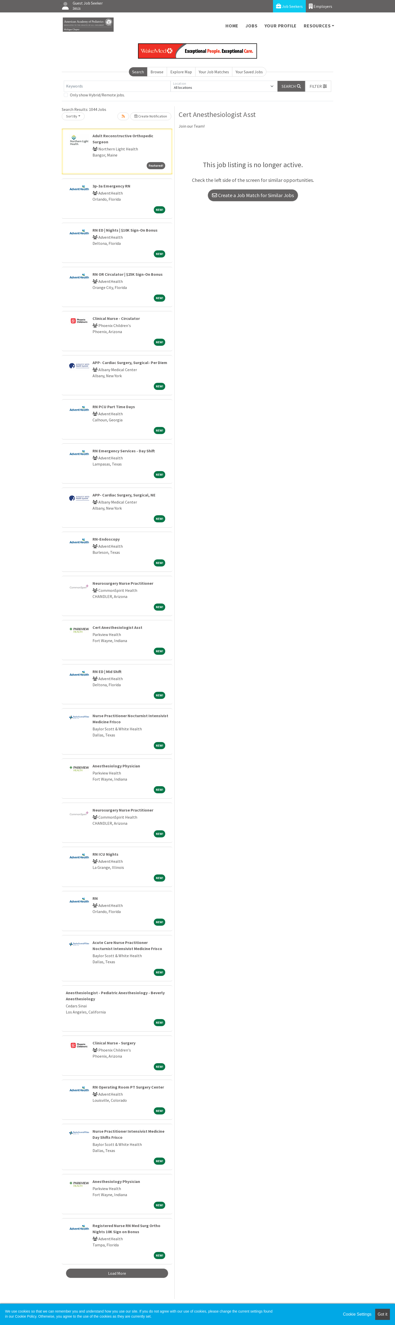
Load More (117, 1273)
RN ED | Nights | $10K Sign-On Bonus (125, 230)
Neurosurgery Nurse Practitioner (123, 583)
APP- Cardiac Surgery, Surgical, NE (124, 494)
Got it (382, 1314)
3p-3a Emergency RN (111, 185)
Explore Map (181, 71)
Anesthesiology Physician (116, 765)
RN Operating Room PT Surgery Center (128, 1087)
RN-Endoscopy (106, 539)
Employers (320, 6)
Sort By (71, 116)
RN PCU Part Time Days (114, 406)
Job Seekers (289, 6)
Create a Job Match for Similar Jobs (253, 195)
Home (231, 26)
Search (138, 71)
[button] (318, 86)
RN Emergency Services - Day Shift (124, 450)
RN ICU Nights (105, 854)
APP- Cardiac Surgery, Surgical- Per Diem (130, 362)
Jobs (251, 26)
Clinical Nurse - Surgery (114, 1042)
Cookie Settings (357, 1314)
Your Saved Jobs (249, 71)
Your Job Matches (214, 71)
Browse (156, 71)
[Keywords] (117, 86)
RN (95, 898)
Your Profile (281, 26)
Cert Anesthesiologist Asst (117, 627)
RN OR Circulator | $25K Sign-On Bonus (128, 274)
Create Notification (150, 116)
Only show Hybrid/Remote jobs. (97, 94)
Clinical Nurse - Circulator (116, 318)
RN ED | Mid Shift (107, 671)
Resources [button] (317, 26)
